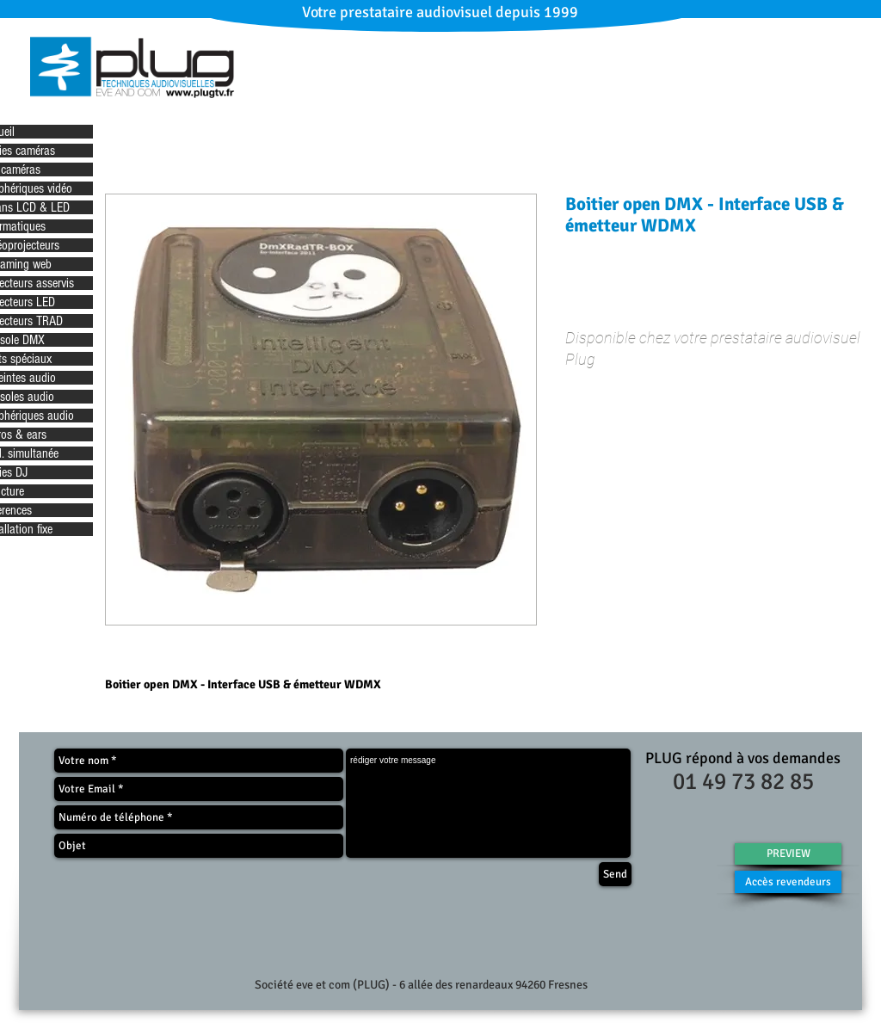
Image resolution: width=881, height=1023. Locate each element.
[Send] (615, 874)
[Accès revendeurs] (788, 882)
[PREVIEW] (788, 854)
